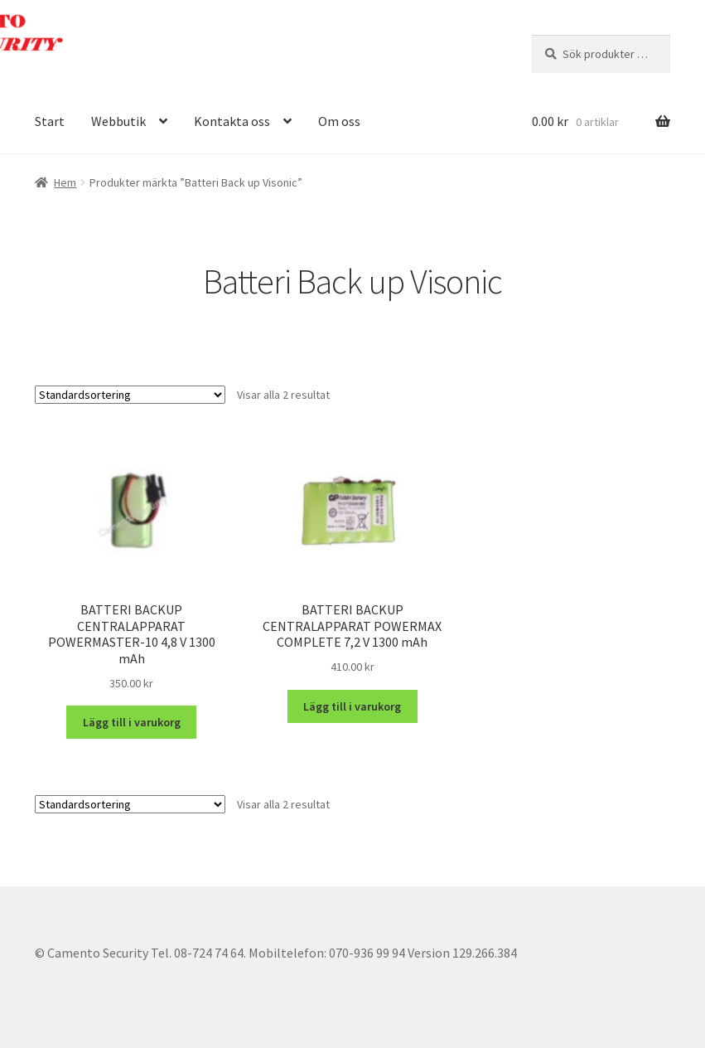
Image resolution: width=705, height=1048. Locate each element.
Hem (65, 182)
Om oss (339, 121)
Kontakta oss (232, 121)
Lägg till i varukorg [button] (132, 722)
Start (50, 121)
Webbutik (118, 121)
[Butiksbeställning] (130, 395)
